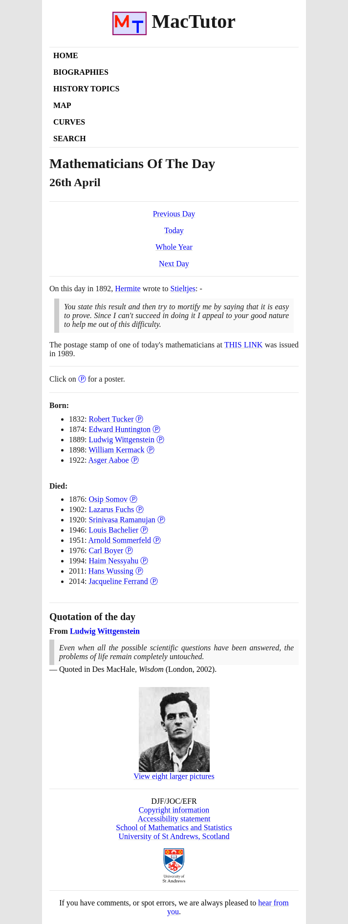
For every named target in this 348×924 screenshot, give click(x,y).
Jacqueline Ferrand (118, 581)
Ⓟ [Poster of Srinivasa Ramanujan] (161, 520)
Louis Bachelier (113, 530)
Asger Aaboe (108, 460)
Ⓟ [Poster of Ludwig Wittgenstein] (160, 439)
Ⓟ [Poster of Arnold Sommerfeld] (157, 540)
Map (62, 105)
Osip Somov (108, 499)
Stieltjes (183, 288)
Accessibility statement (174, 819)
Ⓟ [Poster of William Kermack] (150, 450)
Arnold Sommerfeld (119, 540)
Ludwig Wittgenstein (121, 439)
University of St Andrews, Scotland (173, 836)
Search (69, 138)
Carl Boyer (105, 550)
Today (174, 230)
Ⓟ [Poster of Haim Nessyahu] (144, 561)
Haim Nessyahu (113, 561)
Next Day (174, 263)
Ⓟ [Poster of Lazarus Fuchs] (140, 509)
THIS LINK (243, 345)
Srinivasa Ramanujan (121, 520)
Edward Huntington (119, 429)
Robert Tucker (110, 419)
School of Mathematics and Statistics (174, 827)
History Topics (86, 89)
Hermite (127, 288)
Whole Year (174, 247)
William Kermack (116, 450)
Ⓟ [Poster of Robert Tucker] (139, 419)
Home (65, 55)
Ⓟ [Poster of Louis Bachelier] (144, 530)
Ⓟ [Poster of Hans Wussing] (139, 571)
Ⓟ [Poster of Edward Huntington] (156, 429)
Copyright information (174, 810)
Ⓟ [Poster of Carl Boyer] (129, 550)
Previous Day (174, 214)
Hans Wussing (110, 571)
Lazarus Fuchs (111, 509)
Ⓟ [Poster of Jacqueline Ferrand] (154, 581)
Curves (69, 122)
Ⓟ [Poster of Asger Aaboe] (135, 460)
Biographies (81, 72)
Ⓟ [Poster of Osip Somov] (133, 499)
